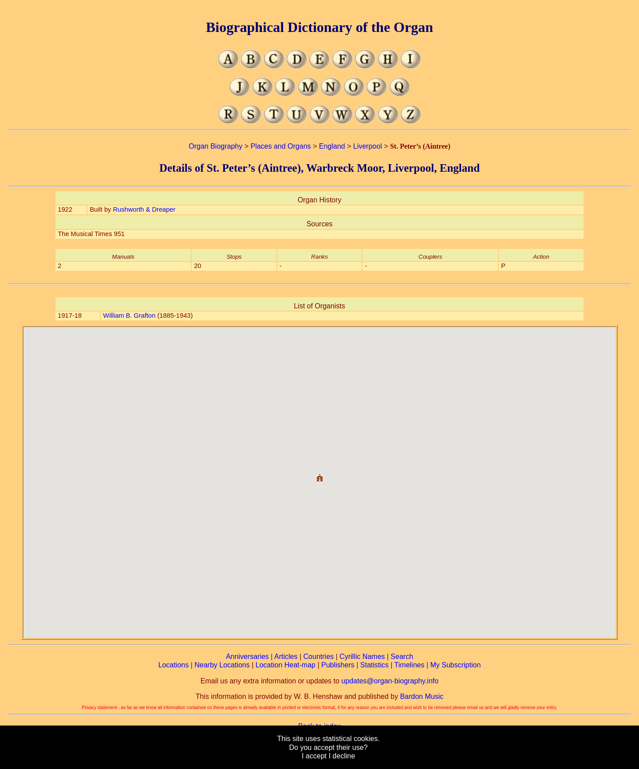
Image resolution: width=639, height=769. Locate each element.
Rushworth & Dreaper (144, 209)
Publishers (338, 665)
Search (401, 656)
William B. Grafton (129, 315)
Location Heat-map (286, 665)
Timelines (409, 665)
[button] (319, 474)
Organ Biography (215, 146)
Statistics (374, 665)
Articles (285, 656)
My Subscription (455, 665)
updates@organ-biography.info (389, 681)
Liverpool (367, 146)
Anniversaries (247, 656)
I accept (314, 756)
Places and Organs (280, 146)
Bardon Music (421, 696)
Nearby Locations (222, 665)
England (332, 146)
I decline (341, 756)
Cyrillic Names (362, 656)
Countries (319, 656)
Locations (173, 665)
